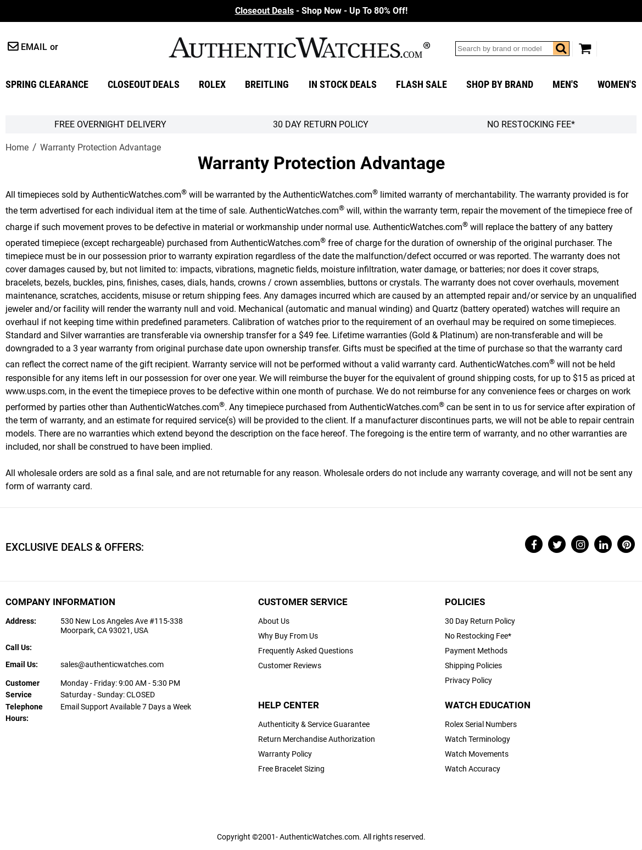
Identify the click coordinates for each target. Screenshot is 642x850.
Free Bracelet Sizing (291, 769)
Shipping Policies (473, 665)
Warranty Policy (285, 754)
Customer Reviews (289, 665)
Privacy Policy (468, 680)
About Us (273, 621)
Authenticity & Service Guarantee (314, 724)
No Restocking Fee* (531, 124)
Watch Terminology (477, 739)
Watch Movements (477, 754)
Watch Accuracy (472, 769)
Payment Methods (476, 651)
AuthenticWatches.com (299, 47)
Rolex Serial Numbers (481, 724)
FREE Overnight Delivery (110, 124)
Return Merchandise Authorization (316, 739)
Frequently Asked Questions (305, 651)
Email (34, 47)
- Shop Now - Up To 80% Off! (321, 10)
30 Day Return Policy (480, 621)
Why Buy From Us (288, 636)
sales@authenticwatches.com (112, 664)
